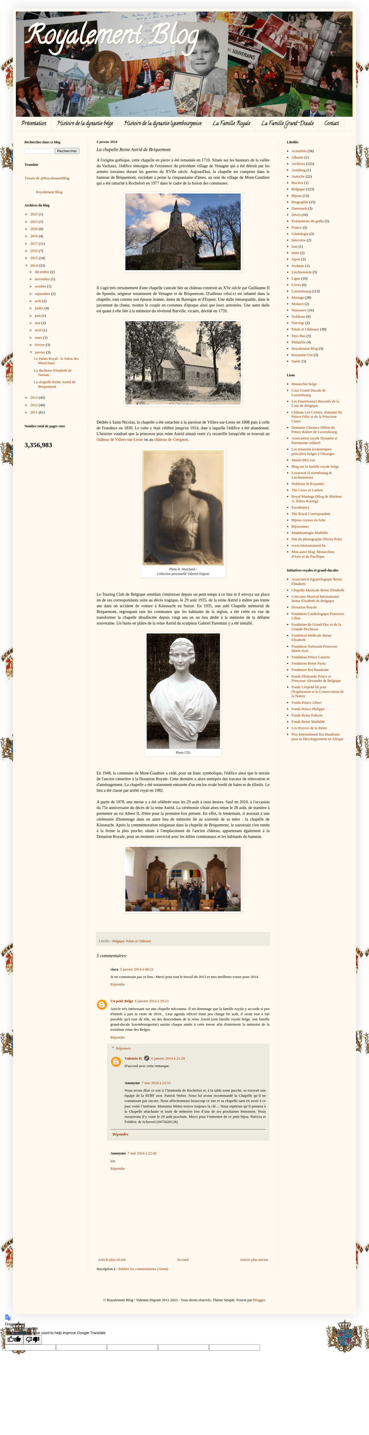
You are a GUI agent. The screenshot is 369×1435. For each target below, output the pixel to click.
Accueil (183, 1259)
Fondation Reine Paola (308, 663)
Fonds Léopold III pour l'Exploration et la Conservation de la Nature (317, 691)
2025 (34, 214)
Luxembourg (301, 291)
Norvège (297, 323)
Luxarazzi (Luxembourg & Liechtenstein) (311, 475)
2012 (34, 405)
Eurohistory (300, 507)
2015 (34, 258)
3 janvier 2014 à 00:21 (137, 969)
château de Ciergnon (171, 439)
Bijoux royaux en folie (308, 520)
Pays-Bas (298, 336)
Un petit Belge (121, 1001)
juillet (40, 308)
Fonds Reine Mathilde (308, 721)
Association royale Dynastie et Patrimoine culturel (314, 440)
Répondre (117, 984)
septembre (43, 293)
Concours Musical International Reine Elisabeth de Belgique (315, 598)
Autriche (297, 176)
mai (38, 323)
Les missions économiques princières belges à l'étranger (312, 451)
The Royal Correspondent (310, 513)
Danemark (299, 208)
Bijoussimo (299, 526)
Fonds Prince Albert (306, 702)
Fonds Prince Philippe (308, 709)
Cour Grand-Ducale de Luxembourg (308, 392)
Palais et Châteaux (138, 941)
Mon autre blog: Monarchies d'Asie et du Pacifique (312, 554)
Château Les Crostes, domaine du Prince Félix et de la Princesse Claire (316, 416)
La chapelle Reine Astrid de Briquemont (54, 384)
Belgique (118, 941)
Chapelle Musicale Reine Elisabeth (317, 590)
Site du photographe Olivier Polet (316, 539)
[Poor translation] (32, 1339)
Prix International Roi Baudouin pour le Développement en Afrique (317, 736)
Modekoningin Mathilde (309, 533)
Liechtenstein (301, 272)
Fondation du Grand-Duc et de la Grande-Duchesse (316, 626)
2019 (34, 236)
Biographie (299, 202)
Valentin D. (133, 1058)
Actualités (299, 151)
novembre (43, 279)
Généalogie (299, 234)
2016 (34, 251)
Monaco (297, 304)
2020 (34, 229)
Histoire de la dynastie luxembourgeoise (162, 124)
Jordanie (297, 266)
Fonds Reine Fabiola (307, 715)
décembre (42, 272)
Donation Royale (304, 607)
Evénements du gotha (307, 221)
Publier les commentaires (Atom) (143, 1269)
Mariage (297, 297)
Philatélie (298, 342)
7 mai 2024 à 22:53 (156, 1083)
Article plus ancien (254, 1259)
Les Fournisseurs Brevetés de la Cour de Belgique (315, 403)
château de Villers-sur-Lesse (120, 439)
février (40, 345)
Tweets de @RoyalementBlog (47, 178)
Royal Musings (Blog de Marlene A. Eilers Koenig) (316, 498)
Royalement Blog (111, 38)
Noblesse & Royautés (307, 484)
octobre (41, 286)
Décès (296, 214)
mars (39, 337)
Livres (296, 285)
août (38, 301)
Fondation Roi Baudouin (310, 669)
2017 (34, 243)
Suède (296, 361)
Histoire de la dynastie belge (85, 124)
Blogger (259, 1300)
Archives (298, 163)
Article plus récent (112, 1259)
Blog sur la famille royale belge (315, 466)
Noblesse (298, 316)
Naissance (299, 310)
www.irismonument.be (308, 545)
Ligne (295, 278)
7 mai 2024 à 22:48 (141, 1153)
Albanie (297, 157)
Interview (298, 240)
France (296, 227)
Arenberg (298, 170)
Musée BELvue (303, 460)
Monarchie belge (304, 384)
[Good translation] (14, 1339)
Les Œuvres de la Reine (309, 728)
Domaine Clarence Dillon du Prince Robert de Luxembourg (314, 429)
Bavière (297, 182)
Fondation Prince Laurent (310, 657)
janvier (40, 352)
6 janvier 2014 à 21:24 (168, 1058)
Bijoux (296, 195)
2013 (34, 397)
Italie (295, 253)
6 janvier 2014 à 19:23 (152, 1001)
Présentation (33, 124)
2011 (34, 412)
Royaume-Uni (302, 355)
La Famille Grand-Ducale (287, 124)
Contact (331, 124)
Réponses (123, 1048)
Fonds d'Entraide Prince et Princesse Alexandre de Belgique (316, 678)
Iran (294, 246)
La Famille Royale (231, 124)
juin (38, 315)
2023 (34, 221)
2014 (34, 265)
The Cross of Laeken (307, 490)
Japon (295, 259)
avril (39, 330)
